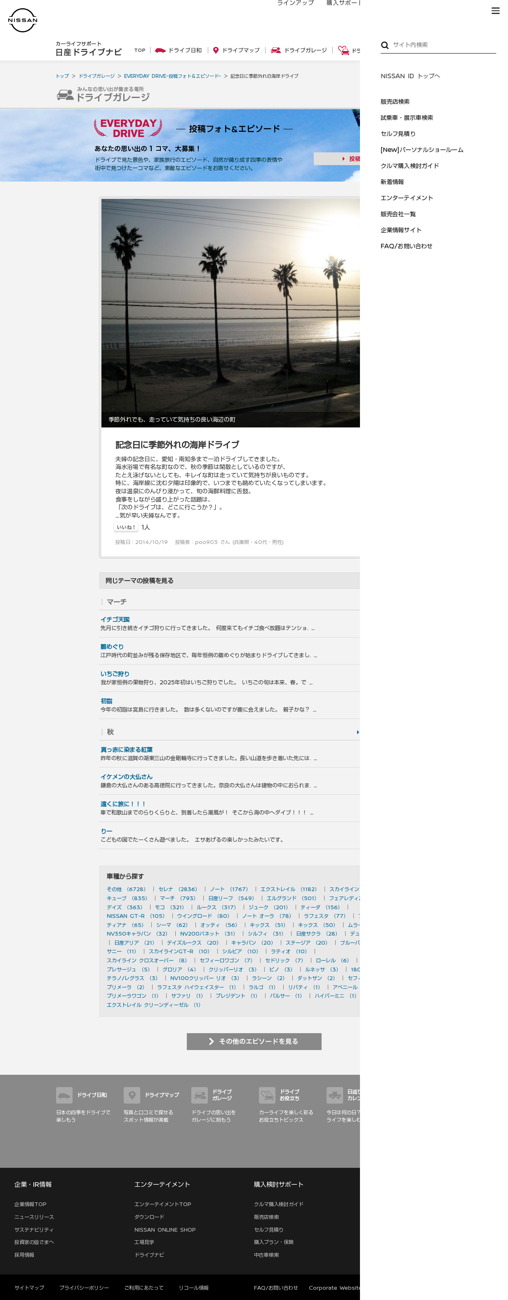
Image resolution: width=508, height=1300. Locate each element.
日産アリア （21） (135, 942)
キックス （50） (318, 924)
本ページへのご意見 (408, 1287)
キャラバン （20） (253, 942)
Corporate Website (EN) (342, 1287)
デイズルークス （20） (194, 942)
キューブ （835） (128, 898)
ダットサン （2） (317, 978)
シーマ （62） (173, 924)
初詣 (106, 701)
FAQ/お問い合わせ (276, 1287)
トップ (62, 76)
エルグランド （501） (293, 898)
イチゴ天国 (115, 620)
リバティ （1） (305, 987)
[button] (496, 11)
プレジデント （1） (238, 995)
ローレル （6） (334, 960)
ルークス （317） (218, 907)
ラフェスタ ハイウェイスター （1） (198, 987)
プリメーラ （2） (127, 987)
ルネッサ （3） (323, 969)
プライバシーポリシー (84, 1287)
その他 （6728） (127, 889)
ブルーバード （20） (365, 942)
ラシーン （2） (269, 978)
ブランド (466, 11)
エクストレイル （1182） (290, 889)
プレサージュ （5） (130, 969)
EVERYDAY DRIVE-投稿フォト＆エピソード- (172, 76)
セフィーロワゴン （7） (227, 960)
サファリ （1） (188, 995)
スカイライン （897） (356, 889)
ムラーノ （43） (368, 924)
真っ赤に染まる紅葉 (127, 750)
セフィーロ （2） (368, 978)
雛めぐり (112, 647)
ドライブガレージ (96, 76)
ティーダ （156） (322, 907)
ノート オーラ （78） (268, 915)
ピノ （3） (282, 969)
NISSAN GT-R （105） (137, 915)
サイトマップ (440, 1158)
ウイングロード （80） (204, 915)
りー (106, 831)
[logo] (22, 20)
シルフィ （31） (267, 933)
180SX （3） (368, 969)
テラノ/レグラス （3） (133, 978)
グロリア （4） (180, 969)
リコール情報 (194, 1287)
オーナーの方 (386, 11)
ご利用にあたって (144, 1287)
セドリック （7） (285, 960)
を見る (388, 602)
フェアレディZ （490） (358, 898)
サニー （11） (123, 951)
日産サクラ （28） (318, 933)
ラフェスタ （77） (326, 915)
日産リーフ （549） (232, 898)
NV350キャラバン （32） (138, 933)
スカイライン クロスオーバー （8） (148, 960)
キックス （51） (269, 924)
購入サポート (336, 11)
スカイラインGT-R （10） (180, 951)
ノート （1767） (230, 889)
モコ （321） (171, 907)
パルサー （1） (287, 995)
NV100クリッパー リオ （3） (206, 978)
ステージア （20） (308, 942)
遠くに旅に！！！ (124, 804)
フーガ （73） (375, 915)
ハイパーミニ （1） (337, 995)
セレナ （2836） (179, 889)
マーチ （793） (179, 898)
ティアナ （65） (126, 924)
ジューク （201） (270, 907)
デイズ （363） (126, 907)
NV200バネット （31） (209, 933)
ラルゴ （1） (263, 987)
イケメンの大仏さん (127, 777)
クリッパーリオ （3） (234, 969)
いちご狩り (115, 674)
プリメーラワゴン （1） (134, 995)
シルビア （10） (241, 951)
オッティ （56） (220, 924)
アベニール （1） (352, 987)
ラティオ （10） (290, 951)
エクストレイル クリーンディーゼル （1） (155, 1004)
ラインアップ (287, 11)
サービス (429, 11)
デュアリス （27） (372, 933)
